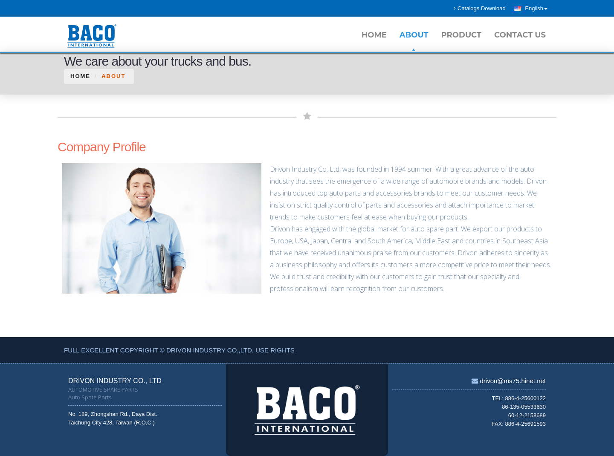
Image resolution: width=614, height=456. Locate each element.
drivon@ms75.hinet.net (512, 380)
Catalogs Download (479, 8)
